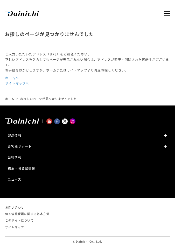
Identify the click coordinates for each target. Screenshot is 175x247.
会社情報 (15, 157)
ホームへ (12, 78)
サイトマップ (14, 227)
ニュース (14, 179)
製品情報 (15, 135)
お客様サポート (20, 146)
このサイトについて (19, 220)
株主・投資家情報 (21, 168)
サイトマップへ (17, 83)
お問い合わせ (14, 207)
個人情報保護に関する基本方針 (27, 214)
